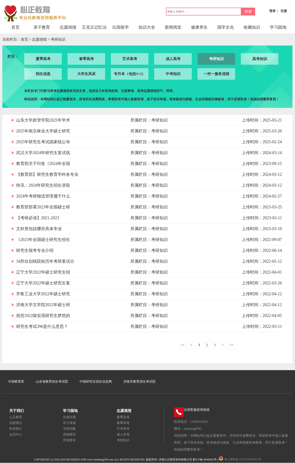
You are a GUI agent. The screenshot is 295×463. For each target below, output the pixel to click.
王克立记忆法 (94, 27)
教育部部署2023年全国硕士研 (43, 207)
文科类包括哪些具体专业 (39, 228)
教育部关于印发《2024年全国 (43, 163)
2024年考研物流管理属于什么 (43, 196)
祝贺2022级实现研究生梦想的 (43, 315)
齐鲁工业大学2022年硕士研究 (43, 294)
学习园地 (278, 27)
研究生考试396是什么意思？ (42, 326)
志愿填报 (68, 27)
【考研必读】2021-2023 (37, 218)
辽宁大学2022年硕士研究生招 (43, 272)
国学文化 (225, 27)
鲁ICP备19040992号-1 (206, 459)
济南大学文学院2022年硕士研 (43, 304)
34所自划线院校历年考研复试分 (45, 261)
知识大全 (147, 27)
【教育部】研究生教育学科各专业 (47, 174)
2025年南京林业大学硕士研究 (43, 131)
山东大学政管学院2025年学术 (43, 120)
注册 (283, 11)
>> (231, 345)
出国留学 (120, 27)
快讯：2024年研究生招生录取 (43, 185)
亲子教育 (41, 27)
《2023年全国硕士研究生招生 (43, 239)
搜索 (248, 11)
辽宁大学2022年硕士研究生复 (43, 283)
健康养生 (199, 27)
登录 (272, 11)
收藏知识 (252, 27)
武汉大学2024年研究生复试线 (43, 152)
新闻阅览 (173, 27)
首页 (15, 27)
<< (182, 345)
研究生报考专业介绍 (34, 250)
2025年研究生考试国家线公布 (43, 142)
